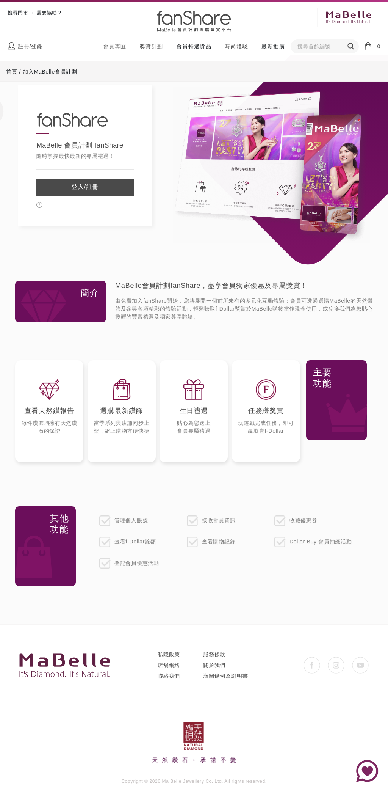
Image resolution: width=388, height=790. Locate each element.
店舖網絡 (169, 665)
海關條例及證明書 (225, 676)
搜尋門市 (18, 12)
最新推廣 (273, 46)
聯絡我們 (169, 676)
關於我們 (214, 665)
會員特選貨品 (194, 46)
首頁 (11, 72)
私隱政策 (169, 654)
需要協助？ (49, 12)
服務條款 (214, 654)
